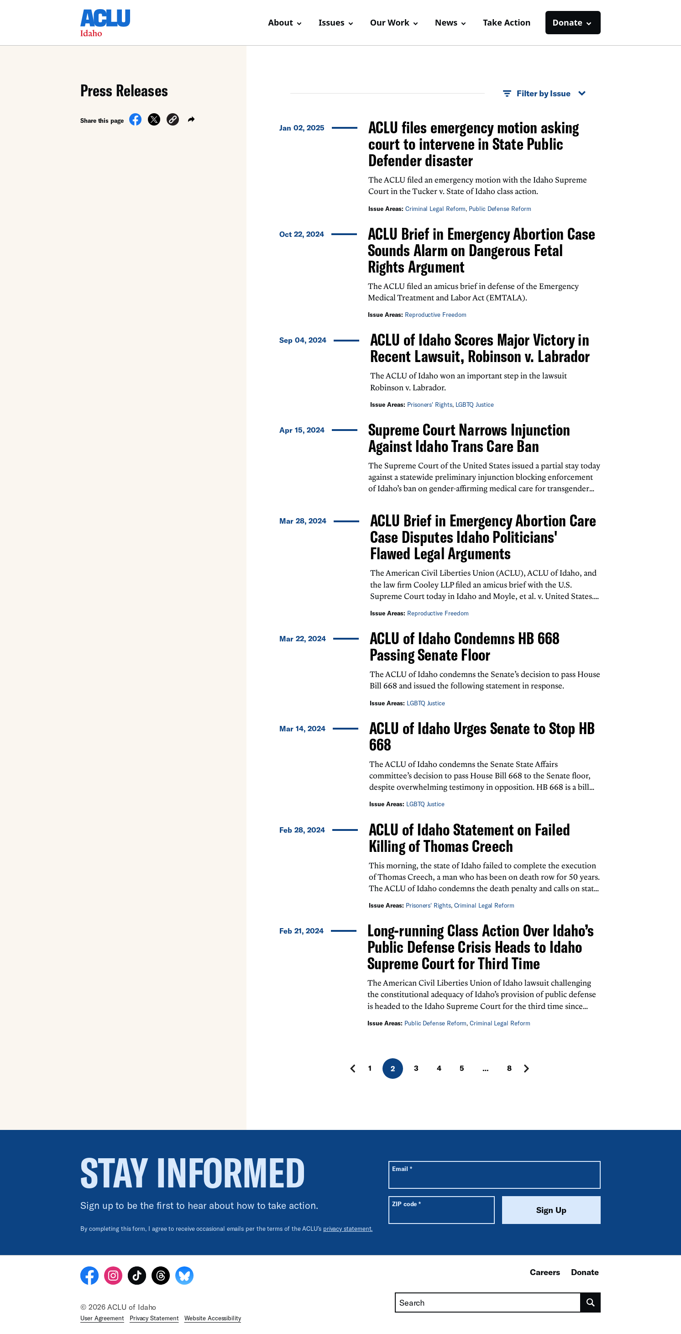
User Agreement (102, 1318)
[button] (173, 120)
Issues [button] (332, 22)
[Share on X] (154, 123)
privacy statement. (348, 1228)
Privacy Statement (154, 1318)
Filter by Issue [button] (544, 93)
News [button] (446, 22)
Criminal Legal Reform (435, 208)
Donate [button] (567, 22)
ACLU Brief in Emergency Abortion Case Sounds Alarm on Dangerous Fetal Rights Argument (481, 250)
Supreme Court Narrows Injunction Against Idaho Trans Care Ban (469, 437)
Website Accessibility (212, 1318)
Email (402, 1168)
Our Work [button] (389, 22)
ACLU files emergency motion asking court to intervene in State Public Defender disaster (473, 143)
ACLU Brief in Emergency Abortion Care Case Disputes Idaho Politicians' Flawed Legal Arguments (483, 536)
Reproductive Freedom (435, 314)
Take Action (506, 22)
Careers (545, 1272)
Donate (585, 1272)
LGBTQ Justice (475, 404)
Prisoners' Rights (429, 404)
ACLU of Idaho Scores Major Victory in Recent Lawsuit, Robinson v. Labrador (480, 347)
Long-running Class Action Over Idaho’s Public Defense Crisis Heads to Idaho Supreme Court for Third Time (480, 946)
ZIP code (406, 1204)
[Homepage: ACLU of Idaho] (112, 23)
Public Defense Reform (500, 208)
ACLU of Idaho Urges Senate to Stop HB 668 (482, 736)
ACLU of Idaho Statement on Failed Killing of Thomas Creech (469, 837)
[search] (591, 1302)
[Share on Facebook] (135, 123)
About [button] (280, 22)
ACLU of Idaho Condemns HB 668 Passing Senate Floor (465, 646)
